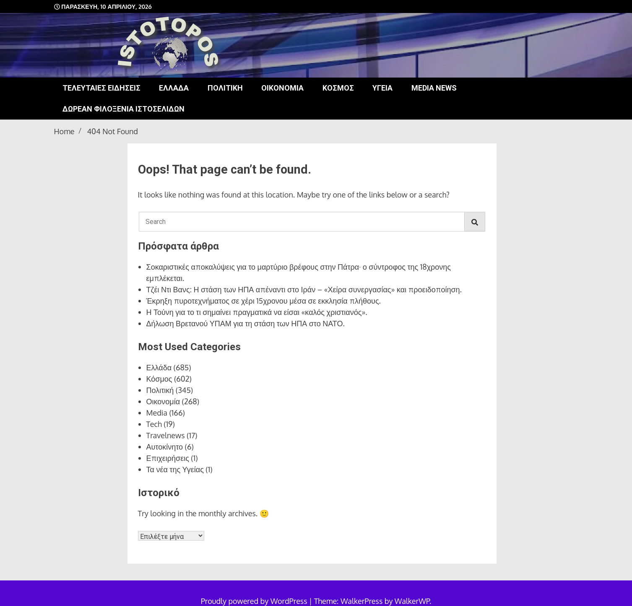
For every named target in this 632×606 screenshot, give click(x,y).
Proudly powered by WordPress (255, 601)
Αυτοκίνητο (164, 446)
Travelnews (165, 435)
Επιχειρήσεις (167, 458)
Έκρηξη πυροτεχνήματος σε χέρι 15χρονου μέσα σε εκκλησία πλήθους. (263, 300)
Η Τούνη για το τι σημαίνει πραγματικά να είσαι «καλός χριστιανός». (256, 312)
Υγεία (382, 87)
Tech (154, 424)
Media (157, 412)
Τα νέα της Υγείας (175, 469)
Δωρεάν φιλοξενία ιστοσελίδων (123, 108)
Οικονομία (282, 87)
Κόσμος (338, 87)
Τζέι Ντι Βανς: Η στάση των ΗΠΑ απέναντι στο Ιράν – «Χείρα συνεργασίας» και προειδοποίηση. (304, 289)
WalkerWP (412, 601)
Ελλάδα (174, 87)
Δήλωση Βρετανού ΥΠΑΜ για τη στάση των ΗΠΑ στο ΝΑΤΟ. (245, 323)
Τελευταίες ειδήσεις (101, 87)
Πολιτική (225, 87)
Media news (434, 87)
